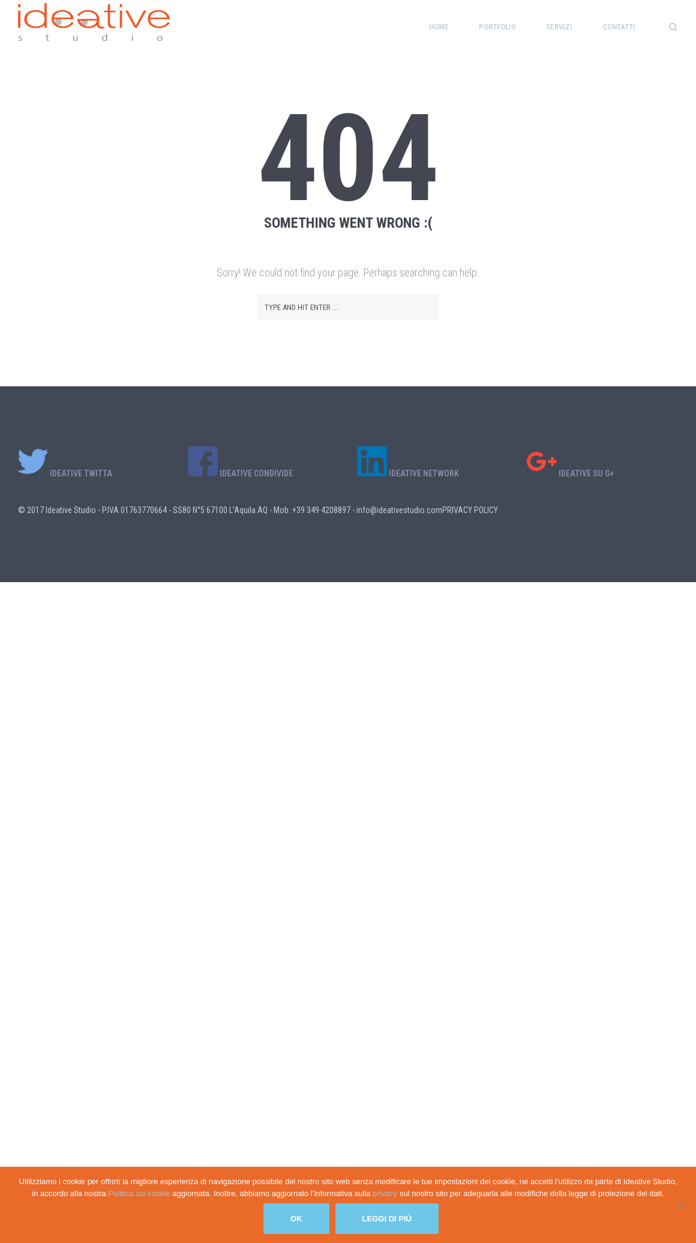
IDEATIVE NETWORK (408, 473)
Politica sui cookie (140, 1193)
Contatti (618, 26)
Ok (296, 1218)
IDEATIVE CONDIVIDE (240, 473)
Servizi (559, 26)
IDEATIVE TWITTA (65, 473)
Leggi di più (387, 1218)
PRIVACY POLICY (470, 510)
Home (439, 26)
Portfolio (497, 26)
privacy (386, 1193)
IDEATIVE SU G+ (570, 473)
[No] (681, 1205)
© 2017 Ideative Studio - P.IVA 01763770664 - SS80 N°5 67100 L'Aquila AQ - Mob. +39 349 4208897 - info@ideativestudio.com (230, 510)
